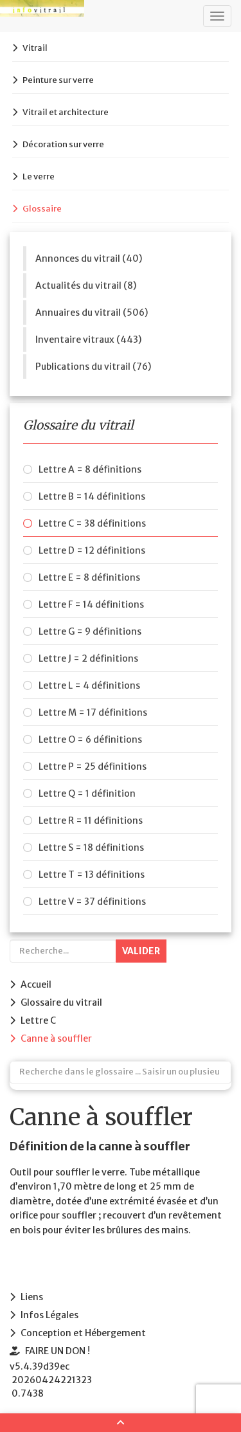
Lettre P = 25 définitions (93, 766)
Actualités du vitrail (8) (85, 285)
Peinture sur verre (58, 80)
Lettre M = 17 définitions (93, 712)
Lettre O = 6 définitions (90, 739)
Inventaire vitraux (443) (88, 339)
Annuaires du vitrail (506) (91, 312)
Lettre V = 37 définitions (92, 901)
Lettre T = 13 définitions (92, 874)
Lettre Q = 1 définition (87, 793)
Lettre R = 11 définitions (91, 820)
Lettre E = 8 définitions (89, 577)
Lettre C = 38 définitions (92, 523)
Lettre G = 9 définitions (90, 631)
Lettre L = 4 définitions (89, 685)
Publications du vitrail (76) (93, 366)
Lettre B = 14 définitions (92, 496)
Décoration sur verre (63, 144)
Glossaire (42, 208)
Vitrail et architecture (65, 112)
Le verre (38, 176)
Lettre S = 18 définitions (91, 847)
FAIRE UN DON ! (57, 1351)
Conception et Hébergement (83, 1333)
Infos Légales (49, 1315)
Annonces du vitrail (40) (88, 258)
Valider (141, 951)
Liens (32, 1297)
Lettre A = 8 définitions (90, 469)
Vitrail (35, 47)
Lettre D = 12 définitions (92, 550)
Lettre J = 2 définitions (88, 658)
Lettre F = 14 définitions (91, 604)
